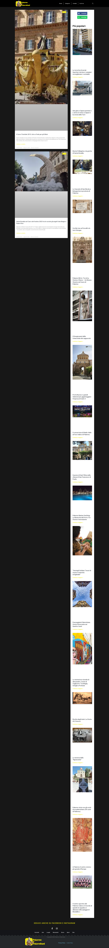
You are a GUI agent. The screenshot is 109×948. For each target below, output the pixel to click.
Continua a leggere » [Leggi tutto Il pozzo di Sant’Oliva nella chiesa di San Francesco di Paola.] (78, 482)
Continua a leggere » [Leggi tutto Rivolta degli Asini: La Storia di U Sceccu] (78, 724)
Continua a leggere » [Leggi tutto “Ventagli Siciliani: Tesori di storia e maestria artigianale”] (78, 577)
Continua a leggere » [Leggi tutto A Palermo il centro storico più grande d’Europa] (78, 872)
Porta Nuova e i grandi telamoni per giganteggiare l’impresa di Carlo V (82, 397)
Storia (62, 932)
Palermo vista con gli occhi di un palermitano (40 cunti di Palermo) (82, 809)
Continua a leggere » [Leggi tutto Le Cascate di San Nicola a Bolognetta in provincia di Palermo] (78, 196)
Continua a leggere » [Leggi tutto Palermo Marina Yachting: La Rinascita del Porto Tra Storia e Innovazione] (78, 522)
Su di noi (82, 3)
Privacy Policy (61, 943)
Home (60, 3)
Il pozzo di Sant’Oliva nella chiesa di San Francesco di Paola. (82, 477)
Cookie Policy (70, 943)
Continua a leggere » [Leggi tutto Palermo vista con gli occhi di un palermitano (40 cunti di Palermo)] (78, 814)
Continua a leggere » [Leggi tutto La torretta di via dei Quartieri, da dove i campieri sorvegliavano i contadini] (78, 77)
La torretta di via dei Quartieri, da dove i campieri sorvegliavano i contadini (82, 72)
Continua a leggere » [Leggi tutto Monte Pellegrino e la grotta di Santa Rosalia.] (78, 156)
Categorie (67, 3)
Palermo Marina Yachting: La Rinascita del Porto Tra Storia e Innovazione (81, 517)
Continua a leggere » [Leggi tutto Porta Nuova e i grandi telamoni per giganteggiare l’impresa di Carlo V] (78, 401)
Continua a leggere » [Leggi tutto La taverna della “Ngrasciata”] (78, 762)
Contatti (75, 3)
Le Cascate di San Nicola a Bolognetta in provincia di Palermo (82, 191)
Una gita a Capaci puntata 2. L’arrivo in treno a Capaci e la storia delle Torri (82, 113)
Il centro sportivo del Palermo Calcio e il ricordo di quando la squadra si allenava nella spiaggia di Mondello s (82, 908)
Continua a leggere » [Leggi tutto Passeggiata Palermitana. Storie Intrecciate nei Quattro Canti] (78, 629)
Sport (68, 932)
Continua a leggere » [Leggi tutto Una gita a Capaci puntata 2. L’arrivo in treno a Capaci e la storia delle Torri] (78, 117)
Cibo (73, 932)
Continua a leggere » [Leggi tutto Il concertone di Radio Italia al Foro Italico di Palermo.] (78, 437)
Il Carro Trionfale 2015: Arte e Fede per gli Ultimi (32, 134)
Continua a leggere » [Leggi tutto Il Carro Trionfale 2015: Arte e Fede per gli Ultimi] (21, 144)
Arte (43, 932)
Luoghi (48, 932)
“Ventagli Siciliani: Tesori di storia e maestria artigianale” (82, 572)
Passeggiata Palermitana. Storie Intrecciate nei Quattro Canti (81, 624)
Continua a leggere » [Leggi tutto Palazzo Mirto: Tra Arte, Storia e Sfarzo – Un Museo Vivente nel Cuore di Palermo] (78, 287)
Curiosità (37, 932)
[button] (92, 3)
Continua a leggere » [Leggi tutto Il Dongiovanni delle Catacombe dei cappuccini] (78, 341)
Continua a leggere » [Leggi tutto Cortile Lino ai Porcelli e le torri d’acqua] (78, 233)
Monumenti (55, 932)
